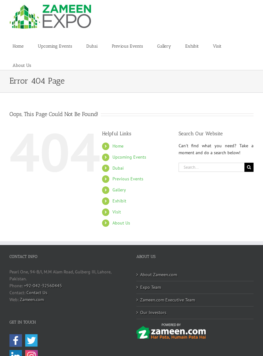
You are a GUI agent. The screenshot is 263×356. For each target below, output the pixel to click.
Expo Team (150, 287)
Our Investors (153, 312)
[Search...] (211, 167)
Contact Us (36, 292)
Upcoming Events (129, 157)
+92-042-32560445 (43, 286)
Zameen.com (32, 299)
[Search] (249, 167)
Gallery (119, 190)
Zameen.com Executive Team (167, 300)
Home (117, 146)
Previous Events (127, 179)
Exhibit (119, 201)
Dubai (118, 168)
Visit (116, 212)
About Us (121, 223)
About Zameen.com (158, 274)
